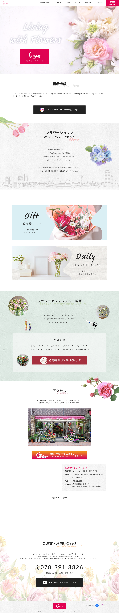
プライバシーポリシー (87, 605)
